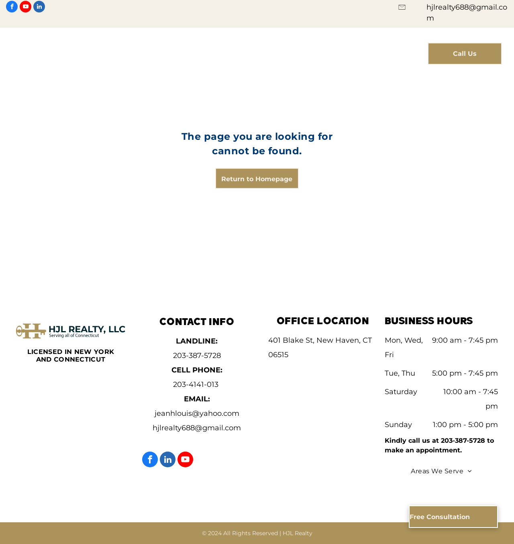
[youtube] (25, 7)
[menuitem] (171, 48)
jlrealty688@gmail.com (199, 427)
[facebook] (12, 7)
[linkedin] (39, 7)
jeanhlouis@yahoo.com (197, 413)
